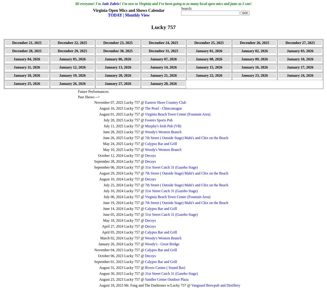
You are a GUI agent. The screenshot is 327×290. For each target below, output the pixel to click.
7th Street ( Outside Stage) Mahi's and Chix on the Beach (186, 138)
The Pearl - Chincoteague (163, 108)
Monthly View (137, 15)
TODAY (115, 15)
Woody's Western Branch (163, 132)
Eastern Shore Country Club (165, 102)
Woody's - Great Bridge (162, 244)
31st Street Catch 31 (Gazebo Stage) (171, 167)
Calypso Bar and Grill (161, 144)
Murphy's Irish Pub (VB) (163, 126)
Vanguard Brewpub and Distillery (215, 285)
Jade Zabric (111, 4)
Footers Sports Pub (159, 120)
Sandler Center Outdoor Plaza (167, 279)
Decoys (150, 155)
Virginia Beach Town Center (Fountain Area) (177, 114)
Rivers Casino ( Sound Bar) (165, 268)
